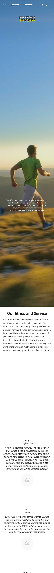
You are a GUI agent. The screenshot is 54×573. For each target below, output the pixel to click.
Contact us (28, 4)
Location (15, 4)
